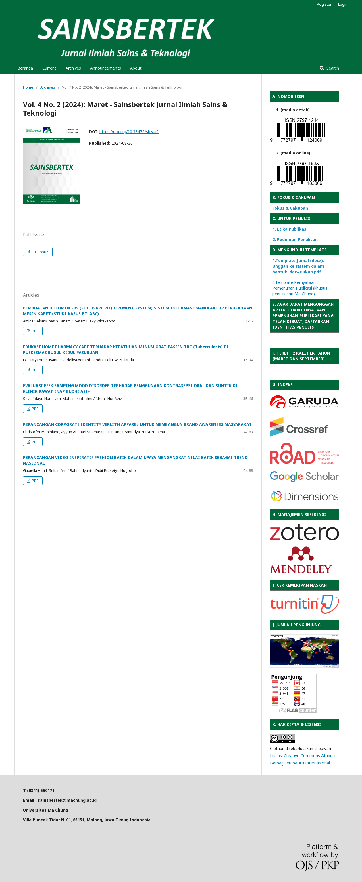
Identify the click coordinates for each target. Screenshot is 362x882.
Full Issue (40, 252)
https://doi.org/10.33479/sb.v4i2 (129, 131)
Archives (73, 68)
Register (324, 4)
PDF (34, 331)
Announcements (105, 68)
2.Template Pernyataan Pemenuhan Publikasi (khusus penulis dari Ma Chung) (299, 288)
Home (28, 87)
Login (343, 4)
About (136, 68)
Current (49, 68)
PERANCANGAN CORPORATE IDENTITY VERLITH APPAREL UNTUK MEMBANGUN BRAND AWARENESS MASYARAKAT (137, 424)
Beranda (25, 68)
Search (332, 68)
